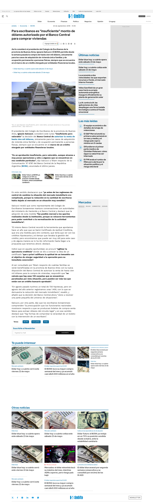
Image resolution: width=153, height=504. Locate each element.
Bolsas (88, 206)
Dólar (40, 21)
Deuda (47, 11)
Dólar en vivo (37, 11)
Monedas (81, 206)
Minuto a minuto (51, 465)
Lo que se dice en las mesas (22, 11)
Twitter (13, 497)
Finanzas (64, 21)
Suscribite (65, 332)
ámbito (14, 26)
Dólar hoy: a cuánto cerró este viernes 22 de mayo (25, 370)
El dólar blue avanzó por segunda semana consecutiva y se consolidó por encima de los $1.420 (99, 354)
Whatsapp (38, 498)
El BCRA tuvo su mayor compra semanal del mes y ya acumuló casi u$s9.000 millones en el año (59, 371)
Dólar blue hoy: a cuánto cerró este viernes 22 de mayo (64, 177)
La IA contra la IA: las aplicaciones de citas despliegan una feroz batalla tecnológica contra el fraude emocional (92, 107)
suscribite (142, 16)
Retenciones (56, 11)
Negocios (88, 21)
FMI (74, 11)
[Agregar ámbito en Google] (51, 43)
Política (76, 21)
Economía (51, 21)
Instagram (22, 498)
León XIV (98, 11)
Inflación (66, 11)
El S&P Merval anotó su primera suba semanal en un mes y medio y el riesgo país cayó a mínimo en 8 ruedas (95, 138)
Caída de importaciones (85, 11)
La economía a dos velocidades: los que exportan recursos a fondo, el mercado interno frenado (92, 79)
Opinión (100, 21)
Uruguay (112, 21)
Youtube (33, 497)
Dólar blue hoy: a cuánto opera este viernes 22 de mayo (99, 366)
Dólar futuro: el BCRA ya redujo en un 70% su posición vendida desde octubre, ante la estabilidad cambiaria (32, 178)
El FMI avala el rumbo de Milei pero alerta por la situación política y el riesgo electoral (95, 163)
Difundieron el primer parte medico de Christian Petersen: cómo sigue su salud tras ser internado (95, 151)
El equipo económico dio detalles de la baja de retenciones (95, 128)
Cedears (104, 206)
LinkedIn (27, 498)
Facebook (17, 498)
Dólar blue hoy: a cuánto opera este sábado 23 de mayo (33, 69)
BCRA (32, 26)
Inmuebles (36, 322)
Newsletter (148, 21)
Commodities (96, 206)
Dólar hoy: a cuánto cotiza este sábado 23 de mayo (32, 72)
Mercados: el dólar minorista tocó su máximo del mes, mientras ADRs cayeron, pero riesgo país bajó (59, 471)
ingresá (148, 16)
